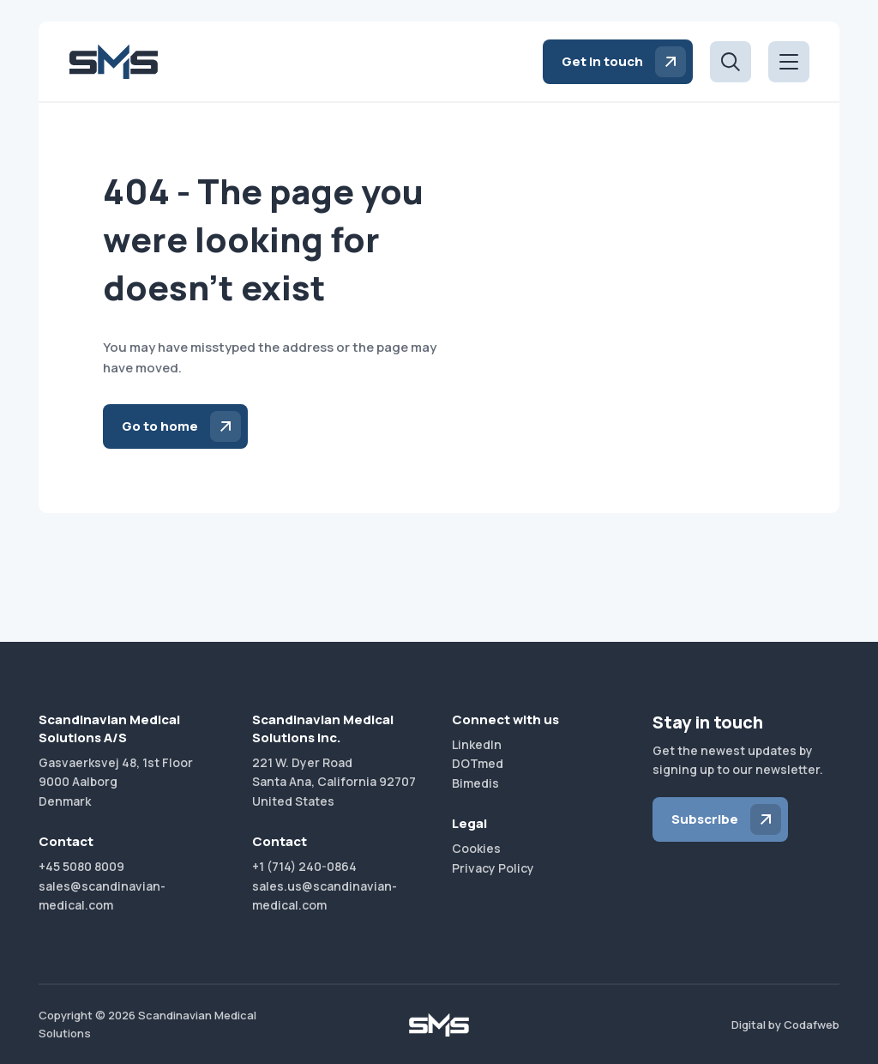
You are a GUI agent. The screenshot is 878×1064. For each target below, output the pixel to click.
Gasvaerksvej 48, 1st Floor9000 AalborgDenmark (116, 781)
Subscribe (704, 819)
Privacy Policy (493, 868)
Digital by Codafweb (785, 1024)
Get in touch (602, 61)
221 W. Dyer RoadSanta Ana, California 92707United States (334, 781)
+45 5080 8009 (81, 866)
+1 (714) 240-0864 (304, 866)
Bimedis (475, 783)
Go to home (160, 426)
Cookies (476, 848)
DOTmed (477, 763)
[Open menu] (788, 61)
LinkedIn (477, 744)
